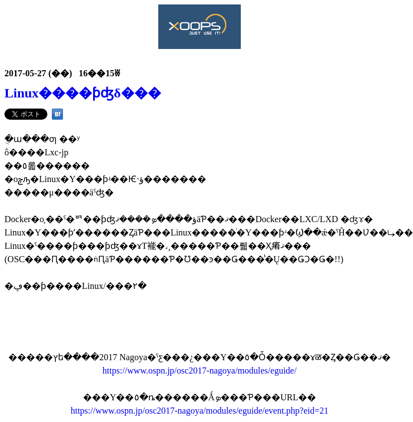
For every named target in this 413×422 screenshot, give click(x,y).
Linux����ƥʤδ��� (82, 93)
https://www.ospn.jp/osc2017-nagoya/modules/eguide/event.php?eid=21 (200, 410)
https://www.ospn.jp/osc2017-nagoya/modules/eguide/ (200, 370)
